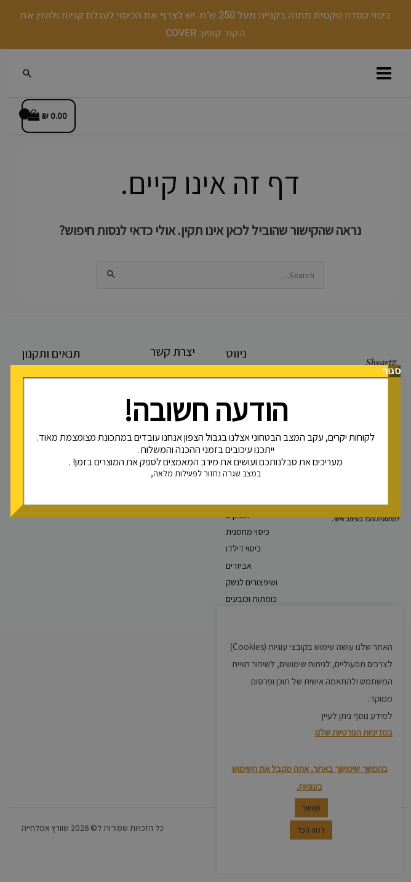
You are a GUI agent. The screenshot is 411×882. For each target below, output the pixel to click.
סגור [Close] (394, 371)
